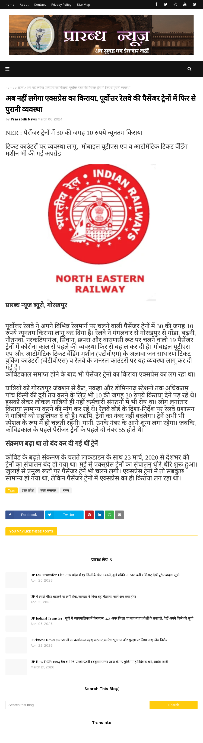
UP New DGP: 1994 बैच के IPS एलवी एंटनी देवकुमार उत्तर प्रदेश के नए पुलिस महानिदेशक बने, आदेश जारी (99, 661)
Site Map (83, 5)
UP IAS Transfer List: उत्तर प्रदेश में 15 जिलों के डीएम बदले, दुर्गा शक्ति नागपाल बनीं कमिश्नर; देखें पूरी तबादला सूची (104, 574)
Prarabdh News (24, 119)
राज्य (21, 88)
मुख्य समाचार (48, 490)
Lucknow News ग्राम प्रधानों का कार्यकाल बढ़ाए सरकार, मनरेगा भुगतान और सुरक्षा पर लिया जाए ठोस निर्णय (98, 639)
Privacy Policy (61, 5)
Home (9, 5)
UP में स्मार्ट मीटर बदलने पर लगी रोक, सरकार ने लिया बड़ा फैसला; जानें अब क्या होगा (83, 596)
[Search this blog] (77, 705)
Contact (40, 5)
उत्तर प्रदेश (28, 490)
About (24, 5)
